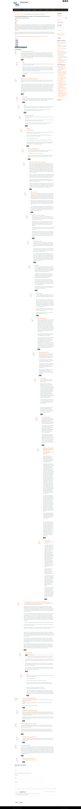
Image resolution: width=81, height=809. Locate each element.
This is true (24, 96)
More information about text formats (48, 791)
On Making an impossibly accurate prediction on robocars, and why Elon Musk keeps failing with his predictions (62, 68)
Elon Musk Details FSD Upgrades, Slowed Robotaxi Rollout (62, 88)
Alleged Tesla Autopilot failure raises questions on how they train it (38, 36)
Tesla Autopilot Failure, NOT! (27, 51)
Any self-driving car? (42, 318)
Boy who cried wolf (29, 115)
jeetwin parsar (60, 48)
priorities (37, 265)
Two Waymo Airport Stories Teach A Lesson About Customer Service (62, 75)
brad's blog (21, 14)
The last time (47, 540)
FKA (15, 78)
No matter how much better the (29, 737)
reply (22, 59)
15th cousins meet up (61, 57)
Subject (16, 778)
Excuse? (28, 128)
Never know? (39, 293)
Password (58, 30)
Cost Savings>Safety (25, 745)
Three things (43, 378)
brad (17, 62)
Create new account (61, 33)
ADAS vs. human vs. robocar (38, 215)
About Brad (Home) (26, 9)
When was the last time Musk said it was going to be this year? (48, 449)
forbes (16, 23)
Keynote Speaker (17, 9)
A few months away (46, 417)
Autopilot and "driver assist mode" (29, 710)
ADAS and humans (37, 241)
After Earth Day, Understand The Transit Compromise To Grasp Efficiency (62, 84)
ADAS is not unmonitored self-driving (29, 78)
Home (16, 14)
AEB (23, 62)
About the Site (60, 15)
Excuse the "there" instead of (28, 758)
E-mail (16, 770)
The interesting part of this (62, 53)
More (66, 98)
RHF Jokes (53, 9)
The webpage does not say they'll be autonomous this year (37, 602)
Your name (16, 766)
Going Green (17, 20)
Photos (40, 9)
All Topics (47, 9)
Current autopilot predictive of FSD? (29, 723)
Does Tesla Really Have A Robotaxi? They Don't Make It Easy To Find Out (62, 95)
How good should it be (44, 352)
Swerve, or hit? (34, 192)
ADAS (25, 105)
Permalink (16, 54)
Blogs (18, 14)
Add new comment (23, 47)
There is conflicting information (29, 698)
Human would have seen (33, 148)
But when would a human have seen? (37, 162)
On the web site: (28, 652)
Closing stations (60, 62)
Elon (27, 674)
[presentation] (23, 798)
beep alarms (60, 43)
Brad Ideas (24, 2)
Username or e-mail (60, 26)
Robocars (35, 9)
